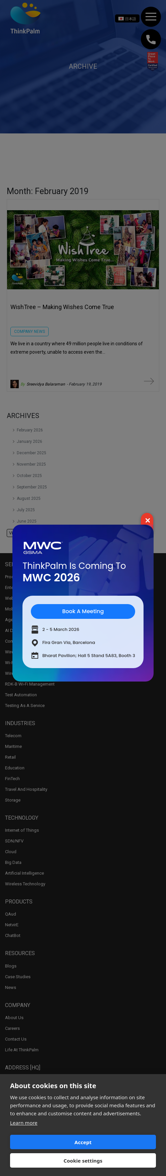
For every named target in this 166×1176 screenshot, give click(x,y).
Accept (83, 1142)
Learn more (24, 1122)
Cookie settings (83, 1160)
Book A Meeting (83, 611)
